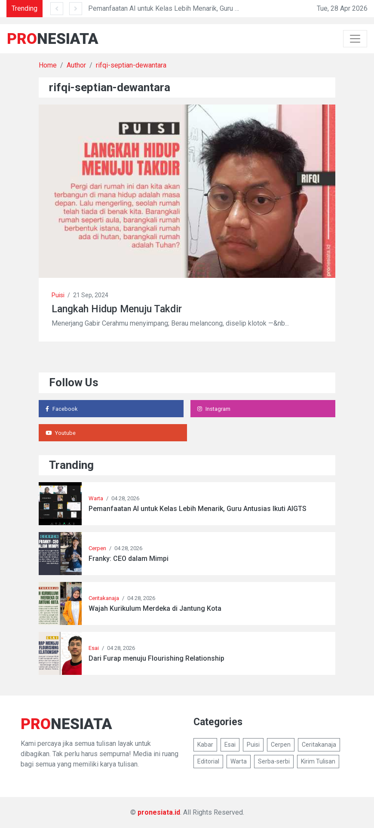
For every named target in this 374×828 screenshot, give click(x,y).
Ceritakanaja (104, 598)
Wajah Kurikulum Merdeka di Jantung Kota (155, 608)
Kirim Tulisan (318, 761)
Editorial (208, 761)
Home (48, 65)
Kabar (205, 744)
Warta (96, 498)
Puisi (58, 295)
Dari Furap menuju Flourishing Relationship (156, 658)
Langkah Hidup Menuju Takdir (117, 309)
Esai (94, 648)
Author (76, 65)
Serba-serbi (274, 761)
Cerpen (97, 548)
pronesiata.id (159, 812)
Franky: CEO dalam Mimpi (129, 558)
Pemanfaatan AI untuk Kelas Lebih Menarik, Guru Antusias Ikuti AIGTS (192, 8)
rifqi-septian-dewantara (131, 65)
